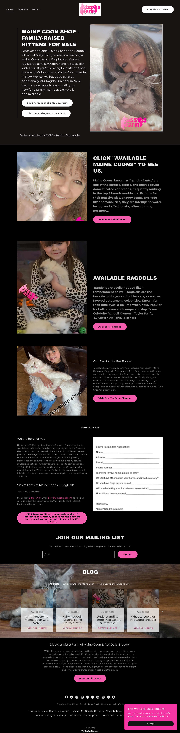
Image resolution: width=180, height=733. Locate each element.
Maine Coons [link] (48, 711)
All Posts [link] (54, 584)
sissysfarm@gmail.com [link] (60, 498)
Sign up (127, 554)
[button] (36, 9)
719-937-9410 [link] (53, 135)
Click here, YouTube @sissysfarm (47, 103)
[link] (90, 9)
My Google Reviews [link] (92, 711)
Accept (150, 723)
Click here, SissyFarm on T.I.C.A (46, 113)
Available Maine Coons (112, 219)
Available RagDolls (109, 327)
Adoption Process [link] (68, 711)
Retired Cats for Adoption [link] (84, 715)
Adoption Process (157, 9)
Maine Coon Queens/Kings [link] (51, 715)
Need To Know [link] (114, 711)
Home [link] (9, 9)
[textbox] (78, 554)
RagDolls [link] (23, 9)
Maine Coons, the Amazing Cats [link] (113, 584)
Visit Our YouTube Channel (115, 398)
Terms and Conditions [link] (113, 715)
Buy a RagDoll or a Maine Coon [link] (78, 584)
